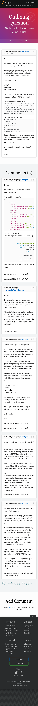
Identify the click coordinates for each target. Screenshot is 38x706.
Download (18, 659)
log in (11, 607)
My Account (19, 664)
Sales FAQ (27, 631)
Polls (10, 654)
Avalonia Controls (11, 628)
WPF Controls (11, 626)
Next (27, 41)
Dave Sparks (24, 180)
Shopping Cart (28, 626)
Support (11, 640)
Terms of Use (23, 685)
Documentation (10, 644)
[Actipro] (6, 2)
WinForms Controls (11, 631)
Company (28, 640)
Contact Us (27, 651)
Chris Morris (24, 51)
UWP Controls (11, 633)
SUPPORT (23, 6)
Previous (12, 41)
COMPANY (30, 6)
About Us (27, 644)
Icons (8, 635)
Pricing (27, 628)
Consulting (27, 633)
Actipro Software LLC (25, 681)
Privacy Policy (15, 685)
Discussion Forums (11, 646)
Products (11, 621)
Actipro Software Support (15, 290)
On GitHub (27, 646)
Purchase (27, 621)
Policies (27, 649)
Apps (13, 635)
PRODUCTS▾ (8, 6)
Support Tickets (11, 649)
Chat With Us (10, 651)
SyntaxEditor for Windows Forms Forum (19, 30)
